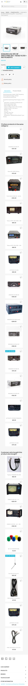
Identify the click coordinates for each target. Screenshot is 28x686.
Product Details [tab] (17, 91)
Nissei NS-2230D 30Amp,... (14, 171)
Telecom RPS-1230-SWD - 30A (14, 245)
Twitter (6, 659)
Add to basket (14, 67)
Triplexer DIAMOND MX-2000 (14, 474)
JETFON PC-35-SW (14, 270)
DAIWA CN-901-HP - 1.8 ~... (14, 499)
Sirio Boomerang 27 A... (14, 573)
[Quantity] (2, 67)
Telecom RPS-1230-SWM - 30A (14, 220)
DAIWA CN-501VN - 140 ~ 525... (14, 524)
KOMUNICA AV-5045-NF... (14, 344)
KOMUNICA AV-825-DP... (14, 146)
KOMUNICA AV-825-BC (14, 295)
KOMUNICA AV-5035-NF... (14, 393)
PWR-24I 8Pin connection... (14, 598)
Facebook (2, 659)
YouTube (10, 659)
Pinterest (13, 74)
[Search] (14, 6)
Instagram (14, 659)
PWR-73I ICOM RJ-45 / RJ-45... (14, 647)
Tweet (9, 74)
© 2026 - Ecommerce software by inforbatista (12, 684)
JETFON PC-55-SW (14, 443)
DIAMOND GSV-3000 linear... (14, 319)
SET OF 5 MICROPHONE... (14, 549)
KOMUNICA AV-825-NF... (14, 369)
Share (6, 74)
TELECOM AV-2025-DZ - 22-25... (14, 196)
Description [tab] (7, 91)
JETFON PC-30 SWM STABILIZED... (14, 418)
